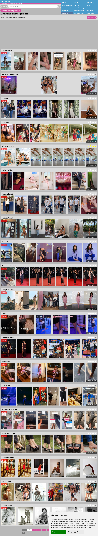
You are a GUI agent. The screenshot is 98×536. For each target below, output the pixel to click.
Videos (64, 8)
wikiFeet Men (66, 13)
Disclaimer (90, 10)
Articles (76, 5)
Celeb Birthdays (79, 10)
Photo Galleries (67, 5)
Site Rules (77, 3)
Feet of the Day (79, 8)
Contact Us (90, 13)
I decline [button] (62, 532)
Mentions (65, 10)
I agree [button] (54, 532)
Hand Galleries (79, 13)
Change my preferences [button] (75, 532)
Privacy (89, 8)
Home (66, 3)
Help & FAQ (90, 3)
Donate (89, 5)
